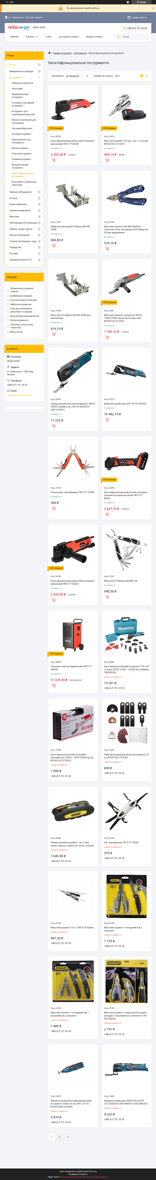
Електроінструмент (22, 153)
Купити (54, 160)
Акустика (14, 216)
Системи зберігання (22, 128)
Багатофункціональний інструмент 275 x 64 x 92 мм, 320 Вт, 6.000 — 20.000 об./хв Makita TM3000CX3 (126, 669)
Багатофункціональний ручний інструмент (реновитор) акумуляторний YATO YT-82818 (126, 495)
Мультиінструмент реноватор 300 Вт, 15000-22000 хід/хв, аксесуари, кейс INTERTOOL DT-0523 (123, 318)
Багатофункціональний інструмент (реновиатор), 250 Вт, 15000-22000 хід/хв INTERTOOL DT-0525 (72, 757)
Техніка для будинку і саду (23, 241)
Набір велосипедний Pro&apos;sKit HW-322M (70, 228)
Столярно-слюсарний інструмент (23, 104)
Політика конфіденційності (96, 1177)
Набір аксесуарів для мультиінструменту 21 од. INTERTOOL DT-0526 (126, 756)
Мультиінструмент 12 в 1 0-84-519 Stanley (72, 927)
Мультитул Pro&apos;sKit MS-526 (121, 581)
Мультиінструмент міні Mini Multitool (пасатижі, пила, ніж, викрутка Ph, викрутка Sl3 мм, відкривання (126, 229)
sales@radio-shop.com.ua (20, 395)
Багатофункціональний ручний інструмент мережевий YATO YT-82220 (73, 142)
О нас (48, 36)
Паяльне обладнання (21, 192)
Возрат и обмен (94, 36)
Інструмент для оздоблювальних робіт (23, 113)
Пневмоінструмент (21, 159)
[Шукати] (118, 36)
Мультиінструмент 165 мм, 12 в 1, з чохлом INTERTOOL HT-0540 (126, 142)
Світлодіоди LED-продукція (23, 223)
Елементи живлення (20, 210)
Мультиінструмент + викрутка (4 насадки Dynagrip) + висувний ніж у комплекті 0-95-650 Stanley (125, 1015)
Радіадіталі (15, 247)
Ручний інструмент (21, 134)
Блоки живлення (18, 204)
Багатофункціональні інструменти (23, 175)
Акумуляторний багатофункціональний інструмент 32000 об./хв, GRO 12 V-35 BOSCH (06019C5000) (71, 1103)
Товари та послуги (62, 53)
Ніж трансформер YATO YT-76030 (121, 842)
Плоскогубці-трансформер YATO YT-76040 (72, 492)
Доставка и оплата (69, 36)
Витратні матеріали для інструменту (24, 121)
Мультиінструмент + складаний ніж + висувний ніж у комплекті (70, 1014)
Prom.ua (93, 1171)
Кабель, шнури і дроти (21, 229)
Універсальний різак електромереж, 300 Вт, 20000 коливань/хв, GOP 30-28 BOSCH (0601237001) (73, 406)
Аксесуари (17, 88)
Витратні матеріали (19, 235)
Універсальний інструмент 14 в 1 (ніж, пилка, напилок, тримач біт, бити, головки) (72, 844)
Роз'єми (14, 253)
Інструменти (80, 53)
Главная (14, 36)
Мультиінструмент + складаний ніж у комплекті (123, 929)
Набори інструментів (22, 83)
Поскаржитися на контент (71, 1177)
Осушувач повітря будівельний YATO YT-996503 (72, 668)
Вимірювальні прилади (21, 71)
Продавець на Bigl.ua (78, 1174)
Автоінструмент (20, 148)
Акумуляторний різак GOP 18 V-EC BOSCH (125, 403)
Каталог (30, 36)
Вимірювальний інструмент (20, 96)
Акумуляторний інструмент (20, 166)
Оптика (13, 198)
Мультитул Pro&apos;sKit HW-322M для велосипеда (71, 316)
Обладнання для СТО (21, 260)
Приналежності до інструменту (21, 141)
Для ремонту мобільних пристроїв (24, 183)
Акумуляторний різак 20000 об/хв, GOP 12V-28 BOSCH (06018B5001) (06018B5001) (126, 1102)
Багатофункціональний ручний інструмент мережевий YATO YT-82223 (73, 582)
